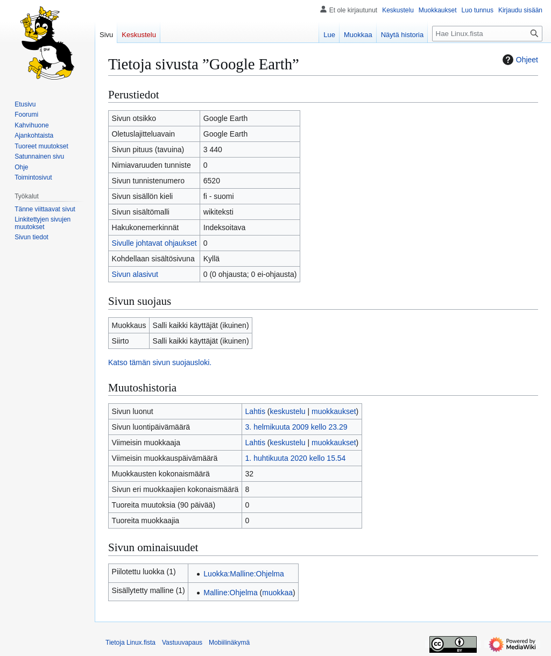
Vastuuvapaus (182, 642)
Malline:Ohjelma (230, 592)
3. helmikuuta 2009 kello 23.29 (296, 427)
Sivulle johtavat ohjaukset (154, 243)
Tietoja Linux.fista (130, 642)
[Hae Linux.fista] (487, 33)
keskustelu (288, 411)
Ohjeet (519, 59)
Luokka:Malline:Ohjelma (243, 573)
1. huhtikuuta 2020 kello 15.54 (295, 458)
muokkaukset (334, 411)
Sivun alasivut (135, 274)
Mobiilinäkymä (229, 642)
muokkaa (277, 592)
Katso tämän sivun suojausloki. (159, 362)
